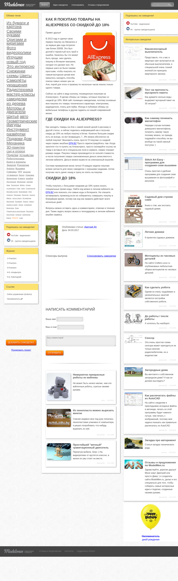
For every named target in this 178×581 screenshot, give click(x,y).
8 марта (21, 178)
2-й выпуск (11, 263)
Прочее (21, 205)
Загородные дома (156, 370)
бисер (21, 175)
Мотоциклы (30, 211)
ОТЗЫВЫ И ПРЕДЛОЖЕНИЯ (50, 551)
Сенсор (149, 338)
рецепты (32, 195)
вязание (27, 172)
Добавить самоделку (21, 342)
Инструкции (11, 182)
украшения (17, 85)
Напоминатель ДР (15, 299)
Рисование (18, 201)
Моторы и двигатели (16, 110)
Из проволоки (26, 198)
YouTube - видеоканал (18, 235)
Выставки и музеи (12, 192)
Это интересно (20, 66)
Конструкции (10, 214)
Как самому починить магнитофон (159, 119)
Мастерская (10, 201)
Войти (45, 5)
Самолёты (16, 80)
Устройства (26, 155)
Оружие (28, 185)
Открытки (18, 214)
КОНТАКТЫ (69, 551)
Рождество (25, 195)
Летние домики (154, 231)
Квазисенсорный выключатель (156, 50)
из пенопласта (11, 188)
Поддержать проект (21, 350)
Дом (27, 138)
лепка (23, 188)
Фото (11, 48)
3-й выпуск (11, 268)
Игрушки (15, 57)
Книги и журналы (16, 162)
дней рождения (150, 522)
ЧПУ (20, 172)
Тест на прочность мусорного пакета (156, 91)
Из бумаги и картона (18, 25)
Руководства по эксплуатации (16, 211)
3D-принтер (16, 147)
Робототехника (15, 158)
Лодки (17, 208)
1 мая (21, 218)
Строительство (30, 188)
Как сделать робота (157, 287)
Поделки (12, 155)
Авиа (8, 185)
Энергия (11, 165)
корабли (29, 178)
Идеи (30, 192)
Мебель (22, 185)
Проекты (25, 201)
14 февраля (12, 175)
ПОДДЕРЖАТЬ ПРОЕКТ (86, 551)
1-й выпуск (11, 258)
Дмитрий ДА (90, 227)
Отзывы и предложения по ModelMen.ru (160, 464)
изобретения (26, 214)
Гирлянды (10, 195)
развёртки (16, 134)
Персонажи (17, 195)
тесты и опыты (17, 198)
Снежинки (16, 71)
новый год (16, 62)
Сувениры (12, 172)
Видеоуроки (12, 178)
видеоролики (19, 52)
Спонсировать (78, 5)
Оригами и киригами (16, 41)
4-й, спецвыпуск (14, 272)
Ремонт (31, 201)
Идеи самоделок (60, 5)
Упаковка (29, 175)
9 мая (18, 188)
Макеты (9, 198)
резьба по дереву (12, 205)
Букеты (9, 218)
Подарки (15, 138)
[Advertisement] (81, 277)
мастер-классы (21, 94)
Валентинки (10, 208)
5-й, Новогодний (14, 277)
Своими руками (14, 33)
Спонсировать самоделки (101, 256)
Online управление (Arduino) (19, 294)
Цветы (26, 75)
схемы (13, 75)
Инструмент (18, 129)
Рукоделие (23, 165)
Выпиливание (23, 192)
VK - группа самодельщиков (21, 240)
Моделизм (21, 182)
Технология (15, 185)
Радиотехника (20, 89)
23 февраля (28, 205)
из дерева (16, 103)
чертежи (29, 182)
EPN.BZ (73, 143)
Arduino (11, 168)
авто (24, 116)
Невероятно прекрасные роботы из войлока (89, 376)
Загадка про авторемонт (160, 440)
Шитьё (13, 116)
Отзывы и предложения (98, 5)
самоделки (17, 99)
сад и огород (16, 151)
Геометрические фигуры (22, 123)
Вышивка (20, 168)
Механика (16, 143)
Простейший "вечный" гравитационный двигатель (91, 446)
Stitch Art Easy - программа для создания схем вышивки (161, 162)
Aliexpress (15, 218)
